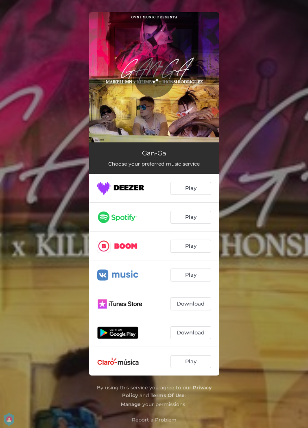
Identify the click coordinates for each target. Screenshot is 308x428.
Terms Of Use (168, 395)
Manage (131, 404)
